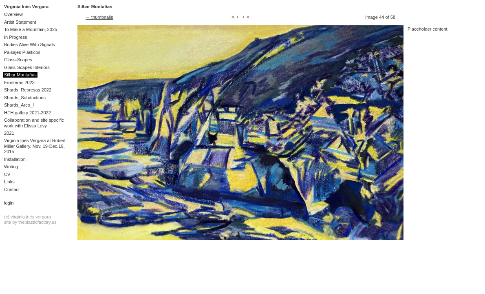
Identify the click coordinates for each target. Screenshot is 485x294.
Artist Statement (20, 22)
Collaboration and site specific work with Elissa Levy (34, 123)
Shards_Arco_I (19, 104)
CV (7, 174)
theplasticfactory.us (37, 222)
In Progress (15, 37)
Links (9, 181)
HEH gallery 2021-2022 (27, 112)
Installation (15, 159)
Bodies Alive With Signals (29, 44)
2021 (9, 133)
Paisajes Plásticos (22, 52)
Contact (12, 189)
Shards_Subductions (25, 97)
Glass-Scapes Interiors (27, 67)
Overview (13, 14)
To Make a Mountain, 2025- (31, 29)
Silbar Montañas (20, 74)
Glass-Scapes (18, 59)
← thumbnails (99, 17)
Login (8, 202)
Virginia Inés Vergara (26, 6)
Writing (11, 166)
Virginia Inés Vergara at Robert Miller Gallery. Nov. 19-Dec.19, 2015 (35, 146)
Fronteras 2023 (19, 82)
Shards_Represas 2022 (27, 89)
